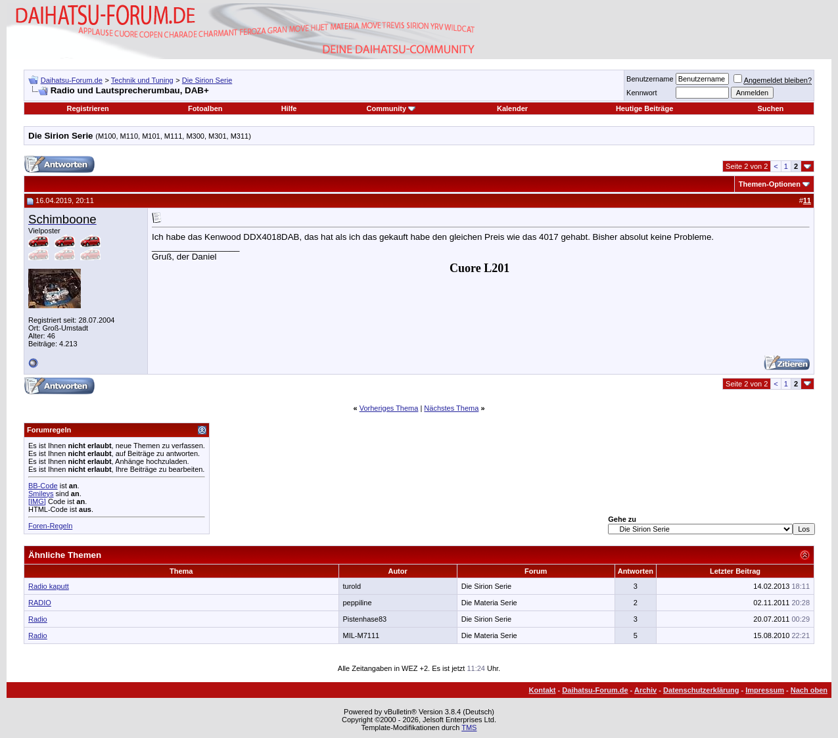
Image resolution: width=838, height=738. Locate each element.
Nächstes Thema (451, 408)
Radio (37, 619)
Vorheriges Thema (389, 408)
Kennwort (641, 93)
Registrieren (88, 108)
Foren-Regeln (50, 526)
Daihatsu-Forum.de (72, 80)
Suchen (770, 108)
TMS (469, 727)
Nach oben (809, 690)
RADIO (39, 603)
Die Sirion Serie (207, 80)
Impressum (764, 690)
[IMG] (37, 501)
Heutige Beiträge (644, 108)
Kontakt (542, 690)
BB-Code (43, 486)
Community (391, 108)
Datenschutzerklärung (701, 690)
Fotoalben (205, 108)
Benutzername (650, 79)
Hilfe (289, 108)
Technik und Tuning (142, 80)
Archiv (645, 690)
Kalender (512, 108)
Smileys (41, 493)
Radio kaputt (48, 586)
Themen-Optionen (770, 184)
